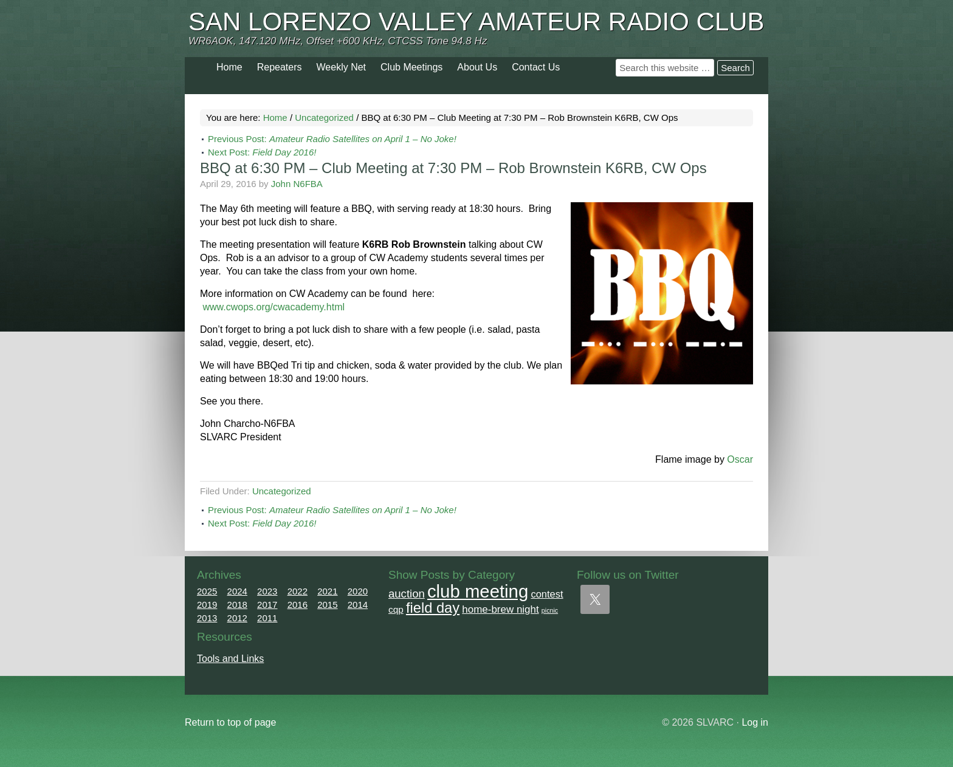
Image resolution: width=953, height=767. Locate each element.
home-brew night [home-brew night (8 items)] (500, 609)
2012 (237, 618)
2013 (207, 618)
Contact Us (536, 67)
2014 (358, 604)
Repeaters (279, 67)
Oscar (740, 459)
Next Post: (262, 152)
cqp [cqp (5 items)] (396, 609)
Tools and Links (230, 658)
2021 (327, 591)
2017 (267, 604)
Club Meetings (411, 67)
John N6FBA (297, 184)
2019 (207, 604)
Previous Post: (332, 139)
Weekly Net (341, 67)
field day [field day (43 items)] (432, 608)
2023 (267, 591)
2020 (358, 591)
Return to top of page (230, 722)
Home (229, 67)
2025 (207, 591)
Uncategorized (281, 491)
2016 (297, 604)
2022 (297, 591)
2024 (237, 591)
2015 (327, 604)
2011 (267, 618)
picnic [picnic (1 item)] (550, 610)
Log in (754, 722)
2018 (237, 604)
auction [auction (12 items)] (406, 593)
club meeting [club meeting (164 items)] (477, 591)
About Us (477, 67)
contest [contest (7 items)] (547, 593)
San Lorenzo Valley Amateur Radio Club (476, 21)
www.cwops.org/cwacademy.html (273, 307)
